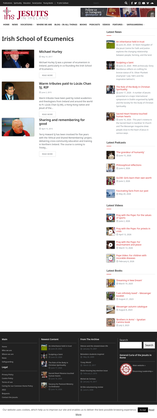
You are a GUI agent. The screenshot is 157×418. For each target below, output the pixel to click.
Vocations (27, 24)
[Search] (107, 3)
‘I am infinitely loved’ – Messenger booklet (133, 294)
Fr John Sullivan (62, 3)
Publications (7, 3)
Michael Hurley (50, 51)
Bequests (6, 393)
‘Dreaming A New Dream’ (129, 280)
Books (83, 24)
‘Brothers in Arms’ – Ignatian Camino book (130, 321)
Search (124, 340)
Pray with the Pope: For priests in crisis (133, 230)
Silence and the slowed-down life (94, 346)
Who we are (7, 350)
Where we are (44, 24)
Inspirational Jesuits (16, 53)
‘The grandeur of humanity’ (130, 152)
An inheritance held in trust (130, 41)
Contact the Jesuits (10, 397)
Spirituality (18, 3)
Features (118, 24)
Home (6, 24)
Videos (106, 24)
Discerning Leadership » (143, 371)
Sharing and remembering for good (62, 122)
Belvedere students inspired (92, 354)
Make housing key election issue (94, 370)
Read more (47, 75)
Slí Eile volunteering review (91, 387)
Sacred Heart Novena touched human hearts (131, 115)
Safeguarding (136, 24)
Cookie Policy (7, 378)
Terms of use (7, 382)
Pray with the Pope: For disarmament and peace (129, 243)
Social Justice (37, 3)
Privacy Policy (7, 374)
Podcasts (94, 24)
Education (27, 3)
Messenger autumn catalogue (131, 306)
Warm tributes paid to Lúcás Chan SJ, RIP (65, 85)
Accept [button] (143, 409)
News (15, 24)
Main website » (139, 365)
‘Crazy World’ (85, 362)
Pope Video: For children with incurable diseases (131, 257)
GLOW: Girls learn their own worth (134, 177)
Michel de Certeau (88, 379)
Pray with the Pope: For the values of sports (133, 216)
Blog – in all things (65, 24)
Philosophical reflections (129, 165)
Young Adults (48, 3)
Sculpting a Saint (124, 62)
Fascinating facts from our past (132, 190)
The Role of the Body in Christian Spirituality (133, 88)
